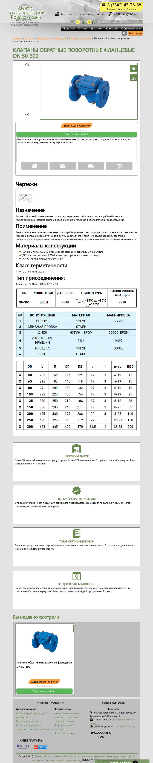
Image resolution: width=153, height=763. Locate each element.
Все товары (135, 33)
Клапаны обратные (80, 38)
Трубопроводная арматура (51, 38)
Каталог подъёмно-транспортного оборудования (35, 727)
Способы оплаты (64, 721)
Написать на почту (126, 726)
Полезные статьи (64, 733)
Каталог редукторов (28, 721)
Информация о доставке (63, 727)
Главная (17, 38)
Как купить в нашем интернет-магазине (66, 715)
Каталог (29, 38)
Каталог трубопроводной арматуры (32, 715)
